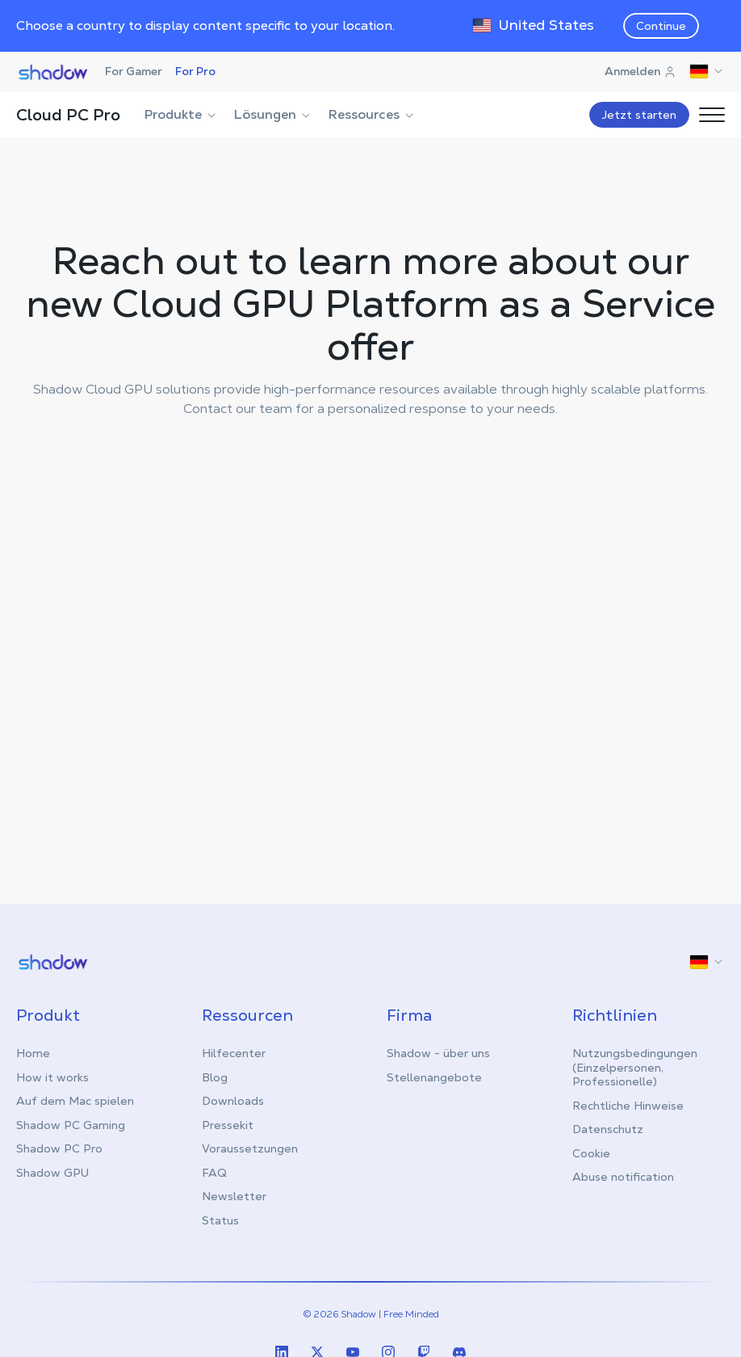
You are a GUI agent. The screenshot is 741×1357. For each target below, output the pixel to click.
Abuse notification (623, 1176)
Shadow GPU (52, 1172)
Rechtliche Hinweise (628, 1105)
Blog (215, 1076)
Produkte (181, 114)
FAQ (214, 1172)
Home (33, 1052)
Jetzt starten (639, 114)
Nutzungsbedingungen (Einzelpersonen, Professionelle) (634, 1066)
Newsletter (234, 1195)
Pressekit (227, 1124)
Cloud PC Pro (68, 114)
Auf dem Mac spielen (75, 1100)
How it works (52, 1076)
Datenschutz (607, 1128)
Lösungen (273, 114)
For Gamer (133, 71)
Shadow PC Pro (59, 1147)
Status (220, 1219)
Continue (661, 26)
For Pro (195, 71)
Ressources (372, 114)
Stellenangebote (434, 1076)
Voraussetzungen (250, 1147)
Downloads (233, 1100)
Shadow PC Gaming (70, 1124)
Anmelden (640, 71)
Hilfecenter (234, 1052)
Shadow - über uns (438, 1052)
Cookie (591, 1152)
